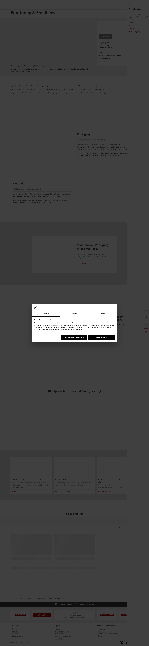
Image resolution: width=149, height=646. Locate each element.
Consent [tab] (46, 313)
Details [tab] (74, 313)
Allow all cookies (101, 337)
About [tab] (103, 313)
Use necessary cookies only (74, 337)
